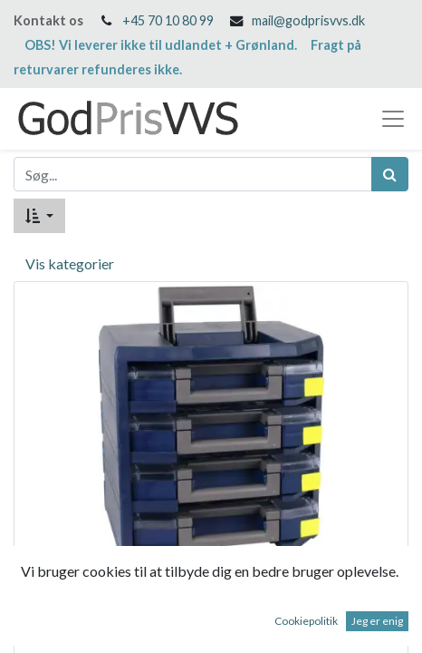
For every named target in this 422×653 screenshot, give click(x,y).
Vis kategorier (69, 263)
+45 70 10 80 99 (168, 20)
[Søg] (389, 174)
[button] (39, 216)
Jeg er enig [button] (377, 621)
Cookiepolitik (306, 621)
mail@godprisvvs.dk (308, 20)
